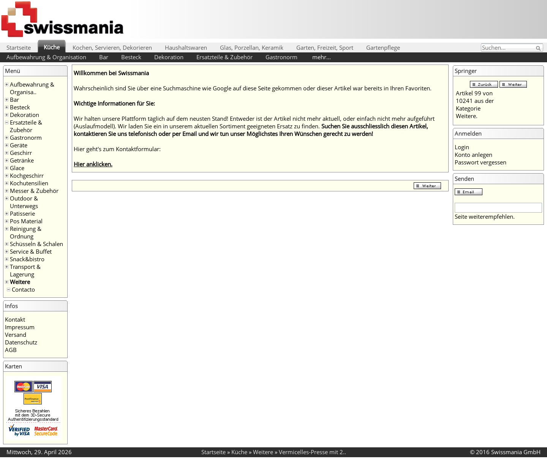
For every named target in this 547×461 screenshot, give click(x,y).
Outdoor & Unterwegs (24, 202)
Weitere (20, 282)
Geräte (18, 145)
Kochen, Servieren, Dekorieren (112, 47)
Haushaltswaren (186, 47)
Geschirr (21, 152)
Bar (103, 57)
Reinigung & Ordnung (25, 232)
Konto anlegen (473, 154)
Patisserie (22, 213)
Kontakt (15, 319)
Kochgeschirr (27, 175)
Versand (15, 334)
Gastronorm (281, 57)
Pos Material (26, 221)
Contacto (23, 289)
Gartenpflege (383, 47)
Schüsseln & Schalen (36, 244)
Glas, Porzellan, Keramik (251, 47)
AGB (11, 350)
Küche (52, 47)
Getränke (22, 160)
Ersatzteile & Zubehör (224, 57)
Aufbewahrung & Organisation (46, 57)
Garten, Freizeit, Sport (324, 47)
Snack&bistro (27, 259)
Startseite (18, 47)
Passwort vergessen (480, 162)
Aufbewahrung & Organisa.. (32, 88)
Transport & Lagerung (25, 270)
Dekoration (168, 57)
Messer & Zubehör (34, 190)
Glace (17, 168)
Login (462, 147)
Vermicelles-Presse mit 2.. (312, 452)
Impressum (20, 327)
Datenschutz (21, 342)
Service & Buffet (31, 251)
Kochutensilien (29, 183)
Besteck (131, 57)
